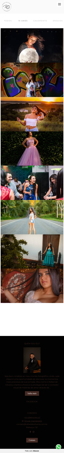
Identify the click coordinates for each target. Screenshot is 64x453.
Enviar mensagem (33, 421)
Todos (8, 21)
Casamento (40, 21)
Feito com (32, 451)
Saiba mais (32, 393)
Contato (32, 440)
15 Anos (23, 21)
